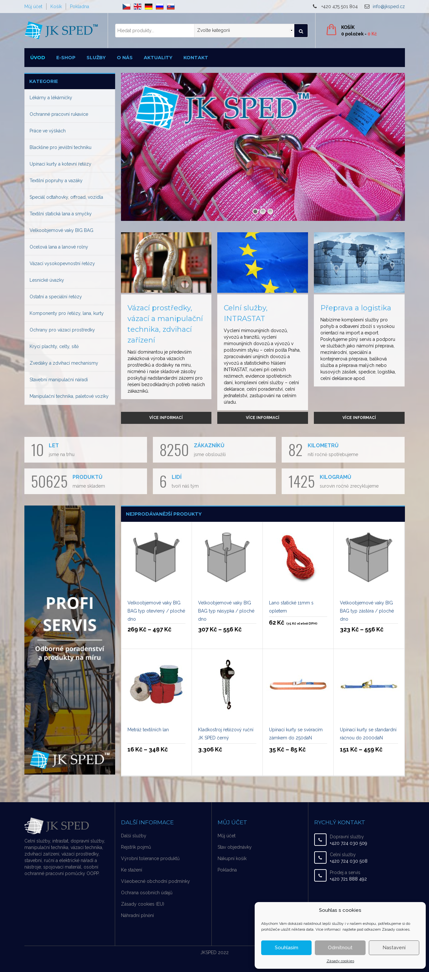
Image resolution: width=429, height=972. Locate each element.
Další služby (133, 835)
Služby (96, 58)
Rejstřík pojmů (136, 847)
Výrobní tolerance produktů (150, 858)
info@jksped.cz (389, 6)
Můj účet (33, 6)
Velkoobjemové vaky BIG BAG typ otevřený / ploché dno (156, 611)
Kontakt (195, 58)
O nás (125, 58)
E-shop (65, 58)
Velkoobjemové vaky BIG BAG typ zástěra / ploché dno (367, 611)
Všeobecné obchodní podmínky (155, 881)
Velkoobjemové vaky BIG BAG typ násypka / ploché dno (226, 611)
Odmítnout (340, 948)
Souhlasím (286, 948)
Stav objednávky (235, 847)
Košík (56, 6)
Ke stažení (131, 869)
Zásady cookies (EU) (142, 904)
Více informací (166, 417)
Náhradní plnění (137, 915)
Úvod (37, 58)
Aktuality (158, 58)
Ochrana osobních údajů (146, 892)
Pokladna (79, 6)
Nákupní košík (232, 858)
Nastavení (394, 948)
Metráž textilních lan (148, 729)
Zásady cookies (340, 961)
